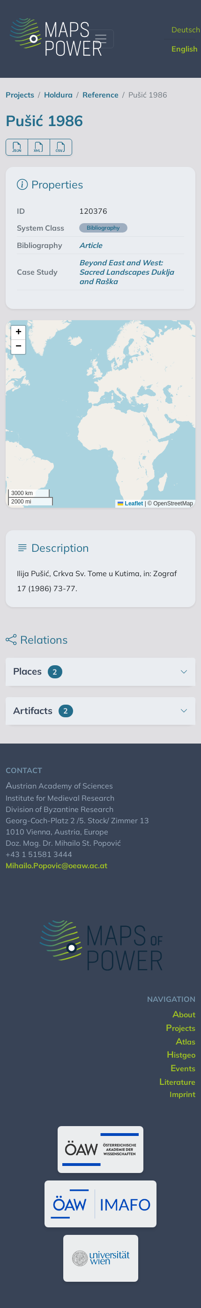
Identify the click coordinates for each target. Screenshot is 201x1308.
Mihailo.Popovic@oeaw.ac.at (56, 865)
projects (20, 94)
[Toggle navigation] (101, 39)
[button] (18, 333)
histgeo (181, 1055)
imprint (182, 1094)
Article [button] (90, 245)
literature (177, 1082)
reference (100, 94)
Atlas (185, 1041)
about (183, 1014)
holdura (58, 94)
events (183, 1068)
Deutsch (185, 29)
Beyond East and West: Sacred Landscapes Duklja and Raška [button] (126, 272)
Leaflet (130, 503)
